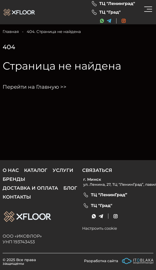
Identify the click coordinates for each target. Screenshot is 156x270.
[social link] (123, 20)
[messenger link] (101, 20)
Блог (70, 188)
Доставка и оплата (30, 188)
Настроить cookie (99, 228)
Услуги (63, 170)
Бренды (14, 179)
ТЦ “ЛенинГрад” (109, 195)
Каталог (35, 170)
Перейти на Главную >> (34, 86)
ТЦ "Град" (110, 12)
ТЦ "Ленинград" (117, 4)
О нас (11, 170)
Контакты (17, 197)
